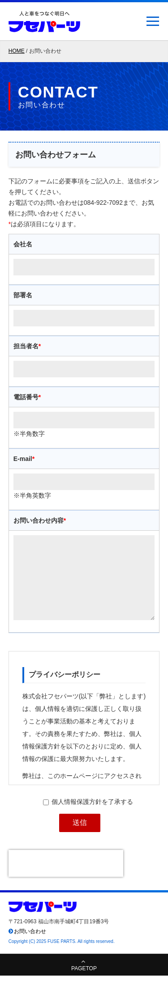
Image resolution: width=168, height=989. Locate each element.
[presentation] (66, 876)
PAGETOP (84, 982)
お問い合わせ (30, 945)
